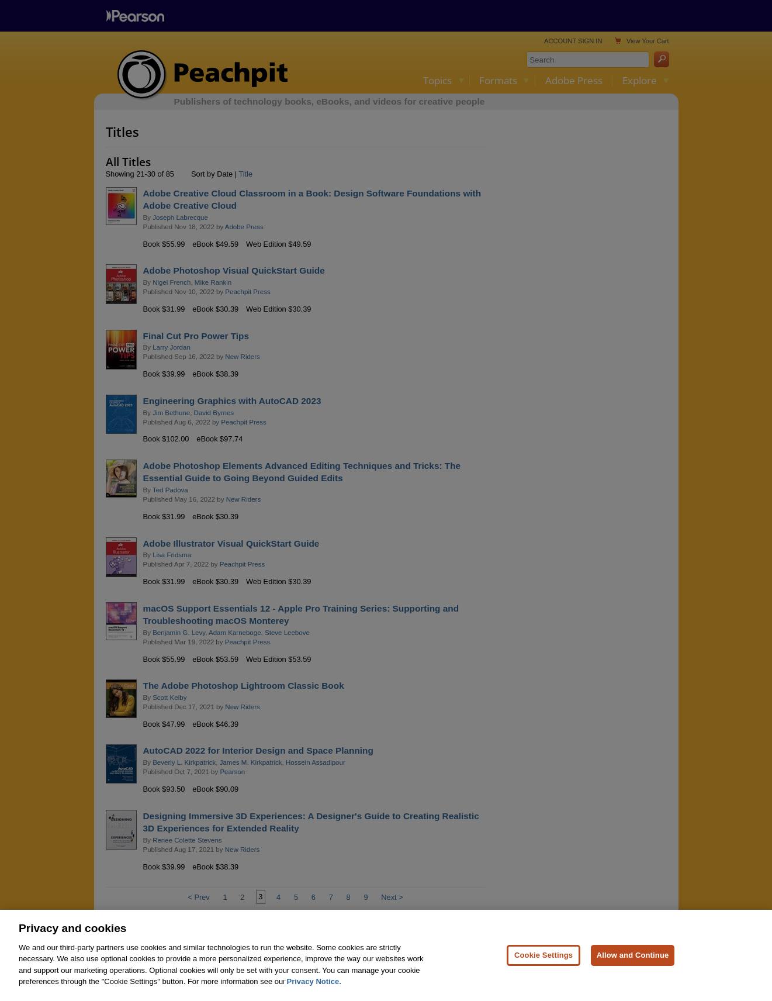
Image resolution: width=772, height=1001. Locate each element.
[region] (386, 955)
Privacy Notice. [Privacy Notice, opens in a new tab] (314, 981)
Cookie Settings (543, 955)
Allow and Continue (633, 955)
